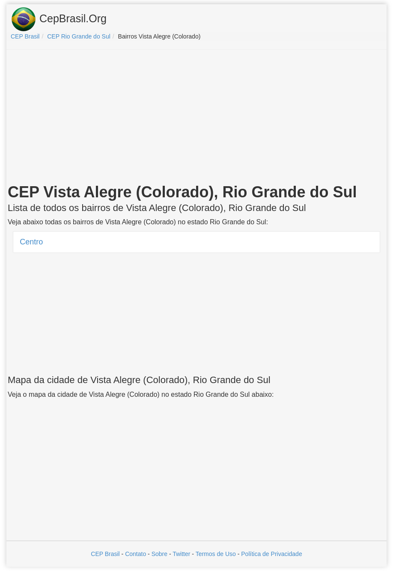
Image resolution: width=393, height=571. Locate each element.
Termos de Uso (216, 553)
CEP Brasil (105, 553)
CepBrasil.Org (59, 19)
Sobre (159, 553)
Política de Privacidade (271, 553)
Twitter (181, 553)
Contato (135, 553)
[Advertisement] (196, 118)
